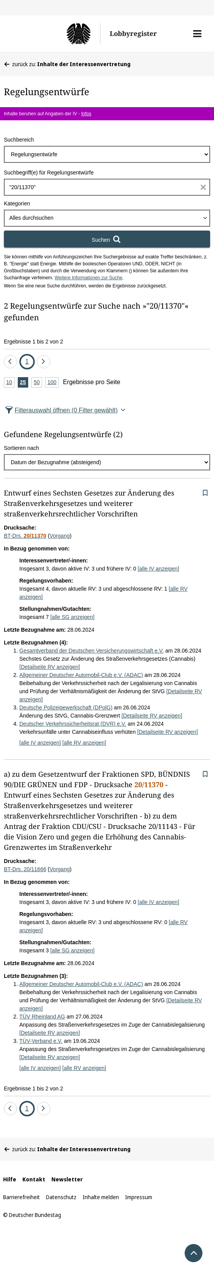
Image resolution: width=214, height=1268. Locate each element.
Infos (86, 113)
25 (24, 383)
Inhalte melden (101, 1197)
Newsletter (67, 1179)
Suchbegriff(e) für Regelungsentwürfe (48, 172)
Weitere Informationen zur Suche (88, 277)
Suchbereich (19, 140)
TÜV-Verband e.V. (41, 1041)
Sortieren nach (21, 448)
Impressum (138, 1197)
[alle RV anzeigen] (84, 743)
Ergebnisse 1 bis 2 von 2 (33, 341)
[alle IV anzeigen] (158, 569)
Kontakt (33, 1179)
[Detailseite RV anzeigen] (49, 667)
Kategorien (17, 203)
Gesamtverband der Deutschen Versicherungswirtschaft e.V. (91, 651)
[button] (197, 33)
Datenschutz (61, 1197)
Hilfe (9, 1179)
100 (53, 383)
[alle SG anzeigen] (72, 617)
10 (10, 383)
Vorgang (59, 536)
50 (38, 383)
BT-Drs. (25, 536)
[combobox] (107, 218)
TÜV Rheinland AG (42, 1016)
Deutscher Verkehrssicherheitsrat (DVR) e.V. (72, 724)
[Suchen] (107, 239)
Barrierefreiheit (21, 1197)
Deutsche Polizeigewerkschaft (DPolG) (65, 707)
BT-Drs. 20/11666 (25, 869)
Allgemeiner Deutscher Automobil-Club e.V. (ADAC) (81, 675)
